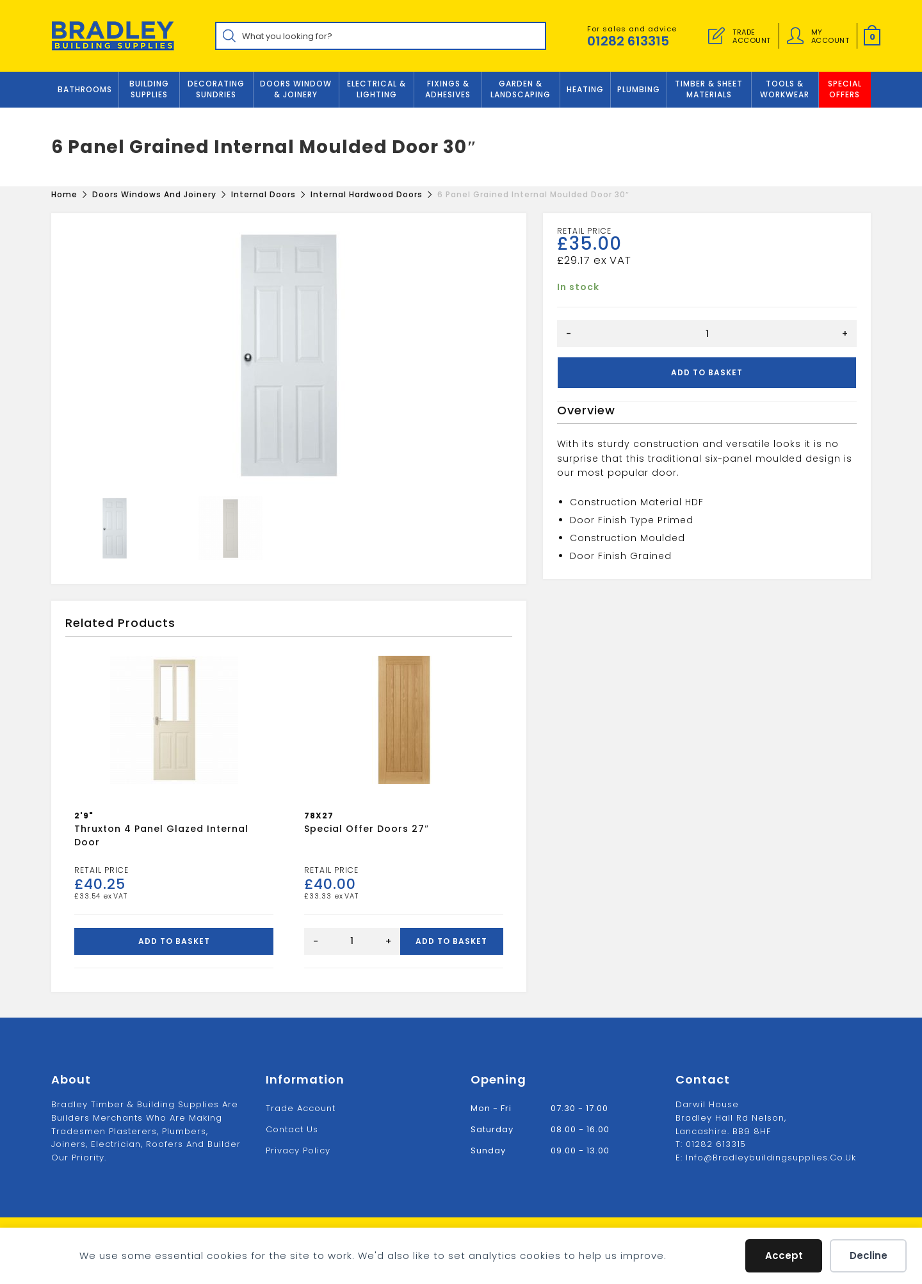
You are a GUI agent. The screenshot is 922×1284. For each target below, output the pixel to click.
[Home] (64, 194)
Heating (585, 89)
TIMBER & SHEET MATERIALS (709, 89)
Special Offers (845, 89)
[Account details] (795, 36)
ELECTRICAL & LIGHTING (376, 89)
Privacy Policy (298, 1150)
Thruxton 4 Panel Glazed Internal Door (161, 835)
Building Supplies (149, 89)
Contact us (292, 1129)
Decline (868, 1255)
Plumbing (638, 89)
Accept (784, 1255)
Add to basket (707, 372)
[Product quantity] (706, 333)
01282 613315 (628, 41)
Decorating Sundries (216, 89)
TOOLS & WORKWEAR (784, 89)
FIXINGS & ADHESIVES (448, 89)
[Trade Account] (716, 36)
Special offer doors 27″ (366, 828)
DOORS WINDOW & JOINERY (296, 89)
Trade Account (301, 1108)
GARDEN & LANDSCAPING (520, 89)
